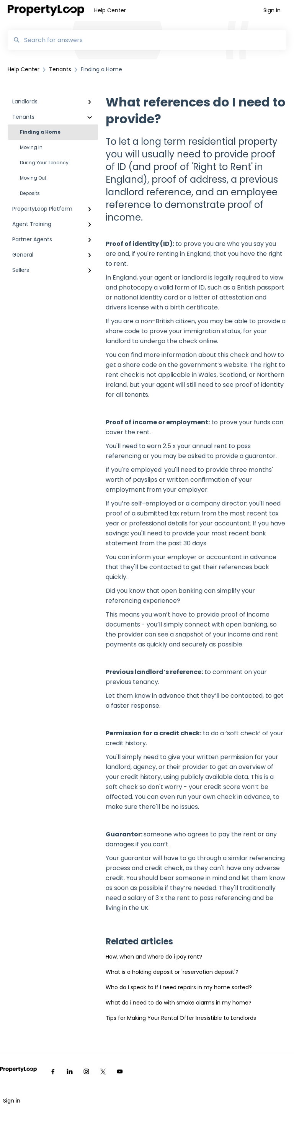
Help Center (110, 10)
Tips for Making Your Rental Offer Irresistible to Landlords (181, 1018)
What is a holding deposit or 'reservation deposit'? (172, 972)
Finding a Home (40, 132)
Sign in (11, 1101)
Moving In (31, 147)
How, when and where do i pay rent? (154, 956)
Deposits (30, 193)
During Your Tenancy (44, 162)
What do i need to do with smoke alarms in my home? (179, 1002)
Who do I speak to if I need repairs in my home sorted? (179, 987)
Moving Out (33, 178)
